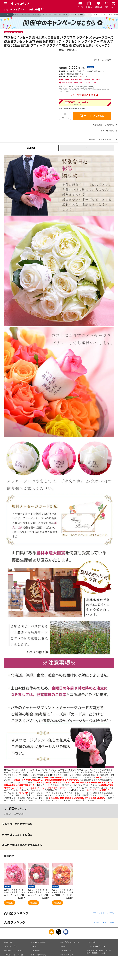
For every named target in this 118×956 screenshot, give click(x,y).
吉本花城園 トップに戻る (103, 125)
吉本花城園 (18, 813)
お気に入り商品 (10, 946)
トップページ (6, 14)
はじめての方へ (66, 954)
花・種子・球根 (77, 14)
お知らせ (64, 946)
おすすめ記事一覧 (38, 942)
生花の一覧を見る (106, 131)
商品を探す (9, 942)
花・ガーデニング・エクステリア (55, 14)
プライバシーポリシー (96, 946)
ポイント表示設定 (38, 954)
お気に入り (65, 117)
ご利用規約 (91, 942)
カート (33, 946)
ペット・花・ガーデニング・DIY (27, 14)
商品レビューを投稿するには (101, 139)
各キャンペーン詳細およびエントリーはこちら (79, 82)
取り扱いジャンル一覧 (13, 954)
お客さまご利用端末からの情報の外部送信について (98, 951)
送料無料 (8, 813)
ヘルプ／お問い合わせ (69, 942)
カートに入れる (92, 116)
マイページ (35, 950)
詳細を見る (9, 903)
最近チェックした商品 (13, 950)
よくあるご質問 (66, 950)
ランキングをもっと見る (103, 913)
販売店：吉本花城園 (102, 60)
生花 (88, 14)
